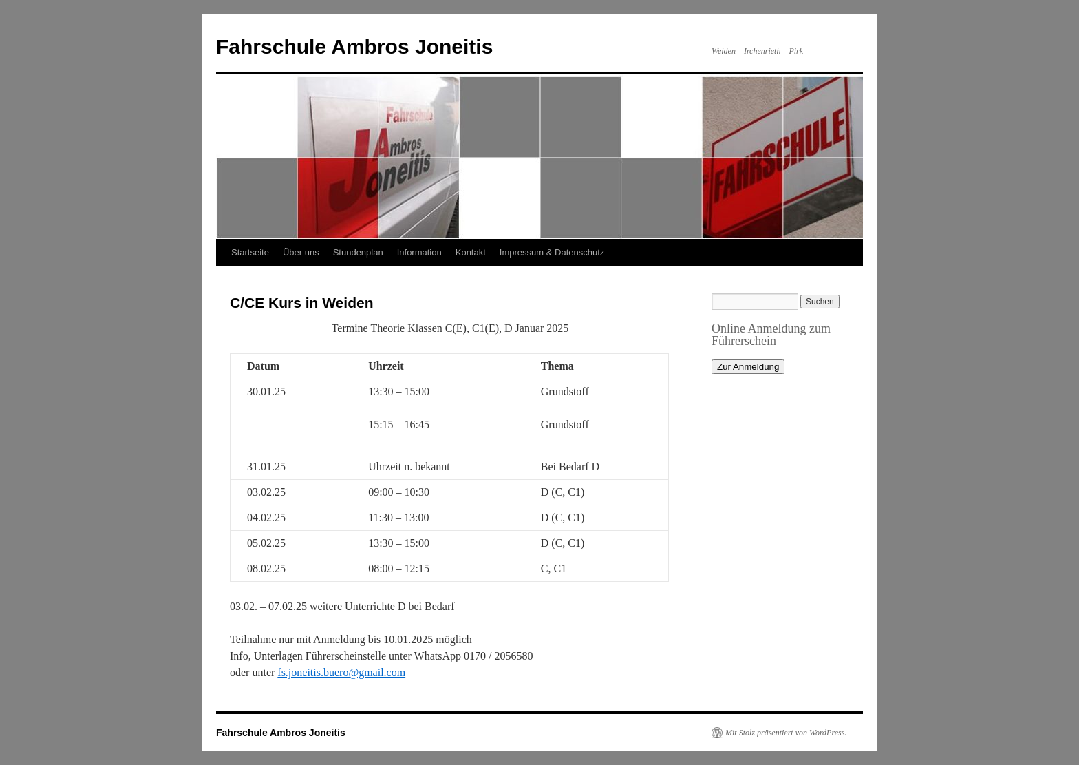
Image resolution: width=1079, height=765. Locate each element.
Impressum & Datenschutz (552, 252)
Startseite (250, 252)
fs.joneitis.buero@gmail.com (341, 672)
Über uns (301, 252)
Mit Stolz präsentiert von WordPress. (785, 732)
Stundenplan (358, 252)
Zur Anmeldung (748, 366)
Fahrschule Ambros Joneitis (354, 46)
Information (419, 252)
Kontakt (471, 252)
